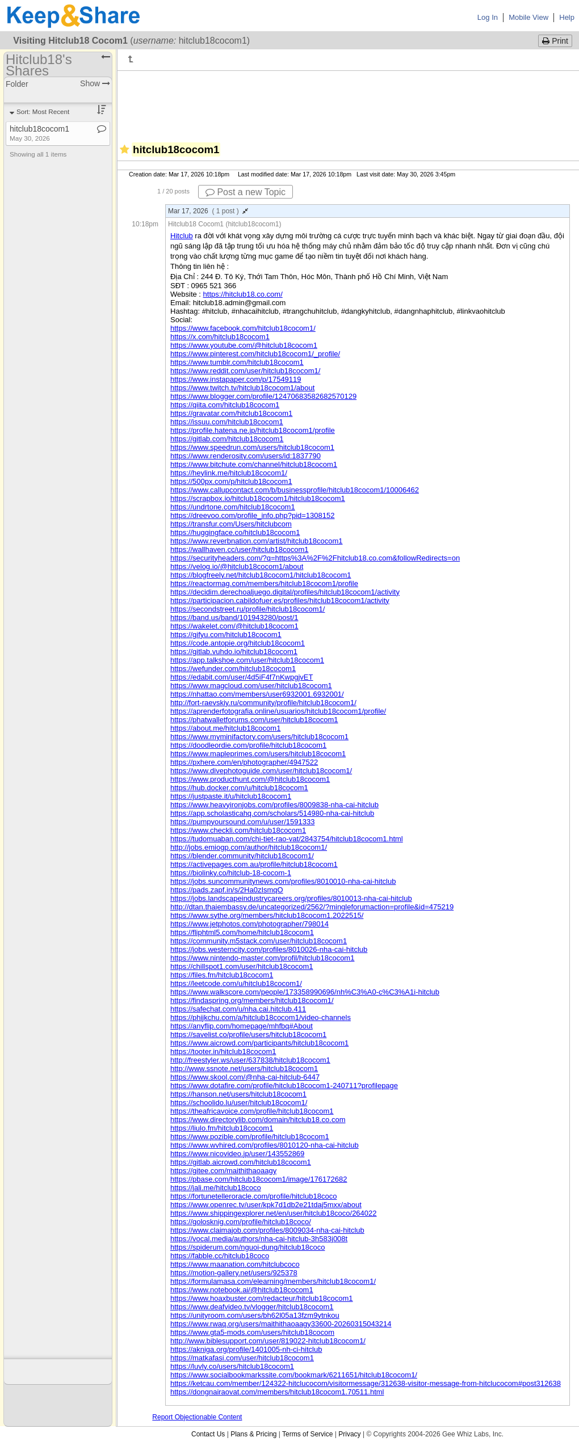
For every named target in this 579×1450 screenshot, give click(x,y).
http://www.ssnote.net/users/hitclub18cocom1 (244, 1068)
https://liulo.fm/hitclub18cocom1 (221, 1128)
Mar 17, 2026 (208, 211)
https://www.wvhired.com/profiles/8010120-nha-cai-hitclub (264, 1145)
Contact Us (208, 1434)
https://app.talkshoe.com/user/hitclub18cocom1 (247, 660)
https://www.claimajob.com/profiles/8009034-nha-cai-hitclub (267, 1230)
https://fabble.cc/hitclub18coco (219, 1255)
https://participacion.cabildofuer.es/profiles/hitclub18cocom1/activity (279, 600)
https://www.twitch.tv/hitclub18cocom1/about (242, 387)
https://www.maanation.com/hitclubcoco (235, 1264)
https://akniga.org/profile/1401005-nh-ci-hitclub (246, 1349)
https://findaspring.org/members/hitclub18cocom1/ (252, 1000)
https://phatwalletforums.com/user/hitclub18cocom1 (254, 719)
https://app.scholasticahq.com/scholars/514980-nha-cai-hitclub (272, 813)
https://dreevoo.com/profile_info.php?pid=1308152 (252, 515)
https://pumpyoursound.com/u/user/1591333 (242, 821)
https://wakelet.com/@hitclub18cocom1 (234, 626)
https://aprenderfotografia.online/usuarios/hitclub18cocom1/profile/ (278, 711)
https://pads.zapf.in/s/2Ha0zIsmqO (226, 890)
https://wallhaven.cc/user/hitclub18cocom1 (239, 549)
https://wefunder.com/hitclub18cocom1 (233, 668)
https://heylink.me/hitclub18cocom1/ (228, 473)
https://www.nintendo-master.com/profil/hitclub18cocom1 (262, 958)
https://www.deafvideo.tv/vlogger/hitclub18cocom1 (252, 1307)
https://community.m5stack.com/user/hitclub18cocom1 (258, 941)
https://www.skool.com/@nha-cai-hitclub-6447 (245, 1077)
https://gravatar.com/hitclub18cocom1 (231, 413)
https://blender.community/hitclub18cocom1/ (242, 856)
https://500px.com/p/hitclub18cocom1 (231, 481)
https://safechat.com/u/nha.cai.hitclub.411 (238, 1009)
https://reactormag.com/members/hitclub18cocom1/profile (264, 583)
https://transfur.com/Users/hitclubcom (231, 524)
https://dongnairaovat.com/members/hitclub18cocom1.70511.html (277, 1392)
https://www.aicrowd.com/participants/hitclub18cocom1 (259, 1043)
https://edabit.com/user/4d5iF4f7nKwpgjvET (241, 677)
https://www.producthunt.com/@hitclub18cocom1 (250, 779)
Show (95, 83)
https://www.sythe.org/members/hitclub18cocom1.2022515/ (266, 915)
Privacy (349, 1434)
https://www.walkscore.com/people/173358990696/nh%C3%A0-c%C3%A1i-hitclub (304, 992)
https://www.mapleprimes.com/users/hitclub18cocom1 (258, 753)
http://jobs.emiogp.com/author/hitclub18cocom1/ (248, 847)
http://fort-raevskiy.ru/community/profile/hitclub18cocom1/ (263, 702)
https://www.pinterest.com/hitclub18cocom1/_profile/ (255, 353)
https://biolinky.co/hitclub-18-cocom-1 (230, 873)
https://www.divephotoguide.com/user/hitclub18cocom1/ (261, 770)
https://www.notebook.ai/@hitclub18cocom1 (241, 1289)
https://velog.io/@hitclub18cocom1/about (236, 566)
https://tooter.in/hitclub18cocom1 (223, 1051)
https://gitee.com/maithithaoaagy (223, 1170)
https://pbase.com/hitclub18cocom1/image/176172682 (258, 1179)
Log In (487, 17)
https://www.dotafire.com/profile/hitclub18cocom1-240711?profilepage (284, 1085)
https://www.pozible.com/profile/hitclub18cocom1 (249, 1136)
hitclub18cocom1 (39, 133)
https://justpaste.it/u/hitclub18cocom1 (230, 796)
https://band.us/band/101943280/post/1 (234, 617)
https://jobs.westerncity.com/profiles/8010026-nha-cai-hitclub (268, 949)
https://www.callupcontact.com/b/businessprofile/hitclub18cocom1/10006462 (294, 490)
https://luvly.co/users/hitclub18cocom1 (232, 1366)
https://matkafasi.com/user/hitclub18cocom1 (242, 1358)
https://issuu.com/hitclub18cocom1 (226, 422)
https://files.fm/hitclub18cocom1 (221, 975)
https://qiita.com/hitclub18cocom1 (224, 405)
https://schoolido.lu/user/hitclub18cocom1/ (238, 1102)
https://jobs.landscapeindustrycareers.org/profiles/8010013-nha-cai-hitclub (291, 898)
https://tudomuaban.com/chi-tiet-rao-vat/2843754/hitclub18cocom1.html (286, 838)
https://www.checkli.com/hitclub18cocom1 (238, 830)
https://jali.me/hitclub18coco (215, 1187)
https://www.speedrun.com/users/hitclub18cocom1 (252, 447)
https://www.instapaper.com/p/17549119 (235, 379)
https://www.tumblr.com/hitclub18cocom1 (237, 362)
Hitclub (181, 235)
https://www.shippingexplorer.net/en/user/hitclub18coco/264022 (273, 1213)
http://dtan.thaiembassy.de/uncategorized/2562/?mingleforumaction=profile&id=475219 (312, 907)
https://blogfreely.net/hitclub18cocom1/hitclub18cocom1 (260, 575)
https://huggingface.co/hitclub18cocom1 (235, 532)
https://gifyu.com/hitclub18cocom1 (226, 634)
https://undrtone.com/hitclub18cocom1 (232, 507)
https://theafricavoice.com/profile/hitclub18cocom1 (252, 1111)
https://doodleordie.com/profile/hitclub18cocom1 (248, 745)
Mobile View (528, 17)
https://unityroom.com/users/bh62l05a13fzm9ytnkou (254, 1315)
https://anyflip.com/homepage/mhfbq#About (241, 1026)
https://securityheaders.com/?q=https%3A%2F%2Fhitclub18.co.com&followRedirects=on (315, 558)
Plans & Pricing (253, 1434)
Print (555, 40)
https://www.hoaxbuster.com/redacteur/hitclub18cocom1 (261, 1298)
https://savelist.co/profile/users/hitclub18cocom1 (248, 1034)
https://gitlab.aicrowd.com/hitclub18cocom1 (240, 1162)
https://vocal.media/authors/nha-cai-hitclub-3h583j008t (258, 1238)
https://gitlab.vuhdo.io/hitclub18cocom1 (233, 651)
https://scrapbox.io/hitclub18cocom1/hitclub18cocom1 (257, 498)
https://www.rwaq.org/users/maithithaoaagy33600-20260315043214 (281, 1324)
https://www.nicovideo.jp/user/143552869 (237, 1153)
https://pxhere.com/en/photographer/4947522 (244, 762)
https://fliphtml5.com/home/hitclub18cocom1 (242, 932)
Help (566, 17)
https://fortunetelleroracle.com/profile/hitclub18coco (253, 1196)
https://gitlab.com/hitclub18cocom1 (226, 439)
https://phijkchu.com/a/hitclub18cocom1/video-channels (260, 1017)
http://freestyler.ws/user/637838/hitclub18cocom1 (250, 1060)
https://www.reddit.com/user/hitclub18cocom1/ (245, 370)
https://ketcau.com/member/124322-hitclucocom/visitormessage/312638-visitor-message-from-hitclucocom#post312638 (365, 1383)
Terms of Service (307, 1434)
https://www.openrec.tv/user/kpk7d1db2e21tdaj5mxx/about (266, 1204)
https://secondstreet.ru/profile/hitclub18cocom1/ (247, 609)
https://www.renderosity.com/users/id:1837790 (245, 456)
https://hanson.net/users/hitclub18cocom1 (238, 1094)
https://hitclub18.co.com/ (243, 294)
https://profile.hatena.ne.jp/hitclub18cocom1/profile (252, 430)
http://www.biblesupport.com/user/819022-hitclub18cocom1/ (268, 1341)
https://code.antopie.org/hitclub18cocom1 (237, 643)
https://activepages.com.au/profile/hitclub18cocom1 (254, 864)
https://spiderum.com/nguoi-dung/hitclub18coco (247, 1247)
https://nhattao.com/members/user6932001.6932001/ (257, 694)
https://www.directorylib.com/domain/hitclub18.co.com (258, 1119)
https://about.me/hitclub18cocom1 (225, 728)
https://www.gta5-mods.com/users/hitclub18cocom (252, 1332)
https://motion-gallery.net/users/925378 (233, 1272)
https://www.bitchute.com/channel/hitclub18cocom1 (253, 464)
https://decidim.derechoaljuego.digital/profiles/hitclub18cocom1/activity (285, 592)
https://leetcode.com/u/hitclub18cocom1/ (236, 983)
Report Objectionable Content (197, 1417)
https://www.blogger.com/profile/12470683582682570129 (263, 396)
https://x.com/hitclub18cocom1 (220, 336)
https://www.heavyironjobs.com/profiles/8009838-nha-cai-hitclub (274, 804)
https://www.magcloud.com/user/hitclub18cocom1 (251, 685)
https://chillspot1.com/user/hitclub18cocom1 (241, 966)
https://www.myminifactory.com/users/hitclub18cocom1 (259, 736)
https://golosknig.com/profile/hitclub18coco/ (240, 1221)
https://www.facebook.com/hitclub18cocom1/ (243, 328)
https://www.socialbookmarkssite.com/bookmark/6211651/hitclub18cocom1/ (293, 1375)
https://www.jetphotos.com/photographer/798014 (249, 924)
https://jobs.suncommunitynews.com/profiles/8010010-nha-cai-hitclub (283, 881)
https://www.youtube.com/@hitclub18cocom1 (243, 345)
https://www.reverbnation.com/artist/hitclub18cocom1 (256, 541)
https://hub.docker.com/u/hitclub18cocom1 (239, 787)
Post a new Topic (245, 192)
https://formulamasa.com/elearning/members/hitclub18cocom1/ (273, 1281)
